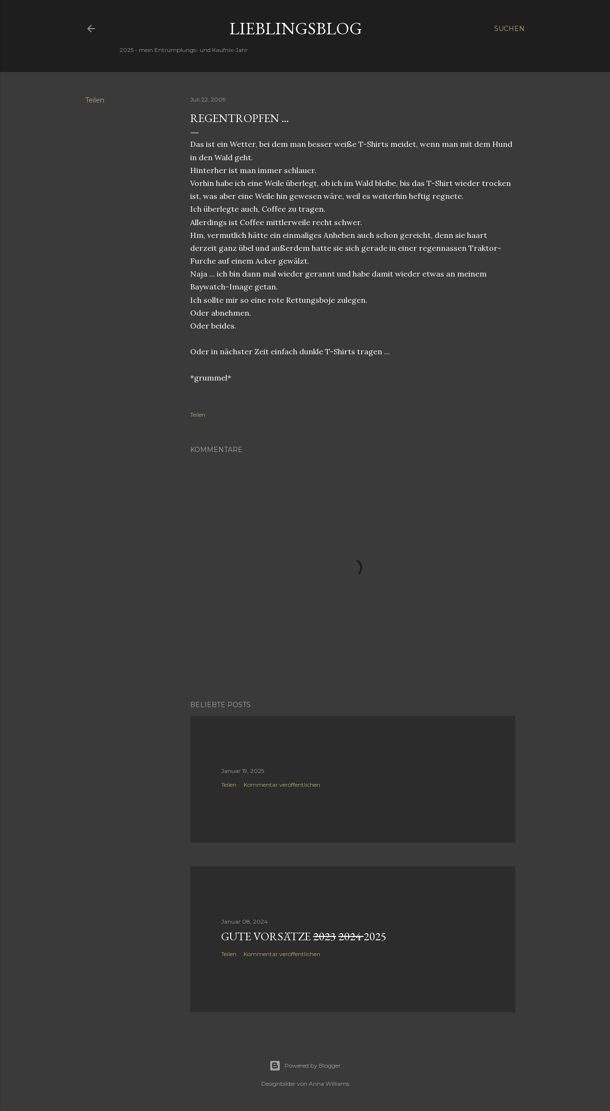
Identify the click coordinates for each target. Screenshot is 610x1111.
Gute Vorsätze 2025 (303, 936)
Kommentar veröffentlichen (282, 784)
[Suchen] (509, 28)
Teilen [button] (94, 100)
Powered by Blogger (305, 1065)
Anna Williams (329, 1083)
